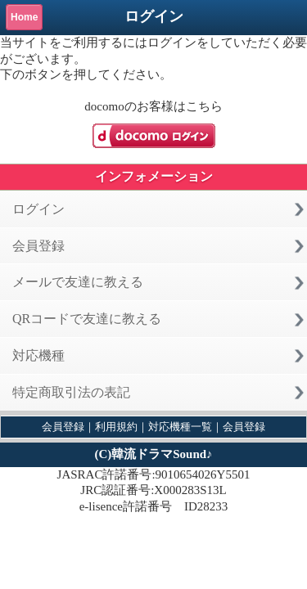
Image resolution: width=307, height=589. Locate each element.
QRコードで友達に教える (86, 319)
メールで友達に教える (77, 282)
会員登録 (38, 246)
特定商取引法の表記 (71, 392)
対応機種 (38, 355)
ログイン (38, 209)
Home (24, 17)
